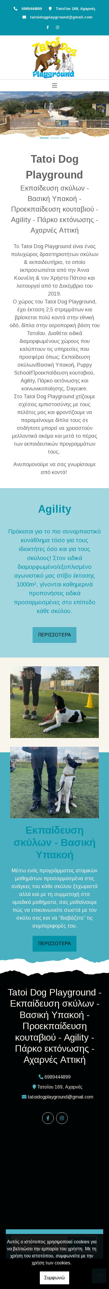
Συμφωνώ (54, 1277)
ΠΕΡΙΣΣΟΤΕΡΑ (54, 634)
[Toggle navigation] (54, 85)
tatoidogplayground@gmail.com (61, 17)
